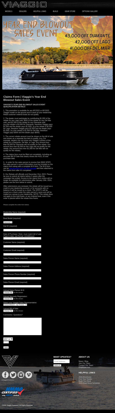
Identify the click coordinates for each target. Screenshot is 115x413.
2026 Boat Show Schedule (89, 386)
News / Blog (83, 365)
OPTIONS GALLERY (90, 11)
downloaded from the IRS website (22, 168)
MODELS (10, 11)
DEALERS (23, 11)
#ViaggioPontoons (8, 383)
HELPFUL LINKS (41, 11)
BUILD (55, 11)
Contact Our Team (86, 369)
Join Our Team (84, 367)
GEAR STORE (70, 11)
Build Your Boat (85, 384)
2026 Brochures (85, 380)
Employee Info (84, 371)
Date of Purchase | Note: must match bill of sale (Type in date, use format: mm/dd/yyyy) (22, 236)
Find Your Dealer (85, 382)
